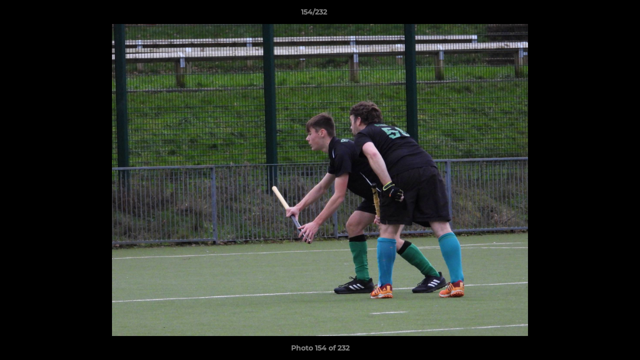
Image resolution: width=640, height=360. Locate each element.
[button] (598, 14)
